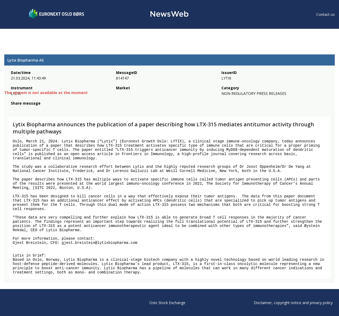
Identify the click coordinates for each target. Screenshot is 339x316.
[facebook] (14, 110)
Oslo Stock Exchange (167, 302)
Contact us (325, 14)
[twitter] (22, 110)
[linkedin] (32, 110)
